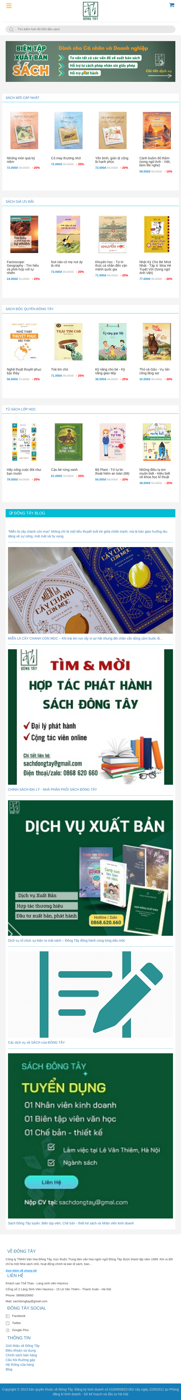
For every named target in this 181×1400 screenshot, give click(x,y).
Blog (9, 1369)
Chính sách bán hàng (21, 1355)
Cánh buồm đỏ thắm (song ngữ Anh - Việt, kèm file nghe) (155, 161)
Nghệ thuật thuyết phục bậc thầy (24, 371)
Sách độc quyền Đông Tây (29, 309)
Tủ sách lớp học (21, 409)
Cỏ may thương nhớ (66, 158)
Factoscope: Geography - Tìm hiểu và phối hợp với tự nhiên (23, 267)
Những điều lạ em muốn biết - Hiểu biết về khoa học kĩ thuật (155, 473)
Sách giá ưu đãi (20, 201)
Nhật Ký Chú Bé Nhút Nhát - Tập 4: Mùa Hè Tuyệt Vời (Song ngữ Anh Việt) (155, 267)
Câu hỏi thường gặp (20, 1360)
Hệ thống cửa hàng (20, 1364)
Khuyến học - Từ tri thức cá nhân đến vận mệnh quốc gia (111, 265)
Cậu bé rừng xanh (64, 470)
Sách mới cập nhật (22, 98)
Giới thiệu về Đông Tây (23, 1346)
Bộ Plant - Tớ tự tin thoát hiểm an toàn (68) (112, 471)
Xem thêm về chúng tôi (21, 1270)
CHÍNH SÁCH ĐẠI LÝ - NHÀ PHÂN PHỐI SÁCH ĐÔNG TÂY (52, 789)
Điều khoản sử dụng (21, 1350)
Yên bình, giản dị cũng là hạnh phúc (111, 160)
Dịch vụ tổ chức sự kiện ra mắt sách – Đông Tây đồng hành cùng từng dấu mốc (66, 940)
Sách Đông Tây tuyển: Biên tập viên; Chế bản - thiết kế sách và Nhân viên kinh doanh (71, 1223)
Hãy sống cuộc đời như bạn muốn (24, 471)
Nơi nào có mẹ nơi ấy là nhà (67, 263)
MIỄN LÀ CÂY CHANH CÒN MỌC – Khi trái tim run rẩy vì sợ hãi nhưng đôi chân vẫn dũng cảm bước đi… (85, 638)
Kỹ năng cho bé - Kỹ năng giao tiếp (110, 371)
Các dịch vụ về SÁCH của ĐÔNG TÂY (36, 1042)
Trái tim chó (59, 369)
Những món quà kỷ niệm (21, 160)
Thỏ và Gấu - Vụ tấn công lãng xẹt (155, 371)
